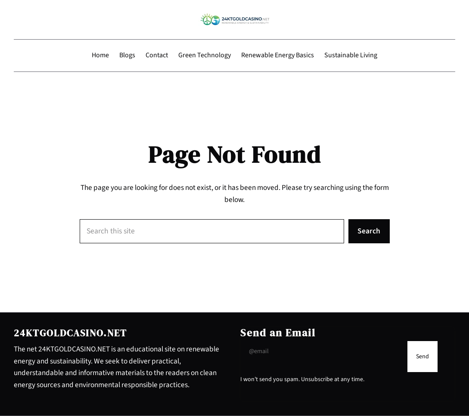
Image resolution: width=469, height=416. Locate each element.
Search (368, 231)
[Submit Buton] (422, 356)
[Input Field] (322, 351)
